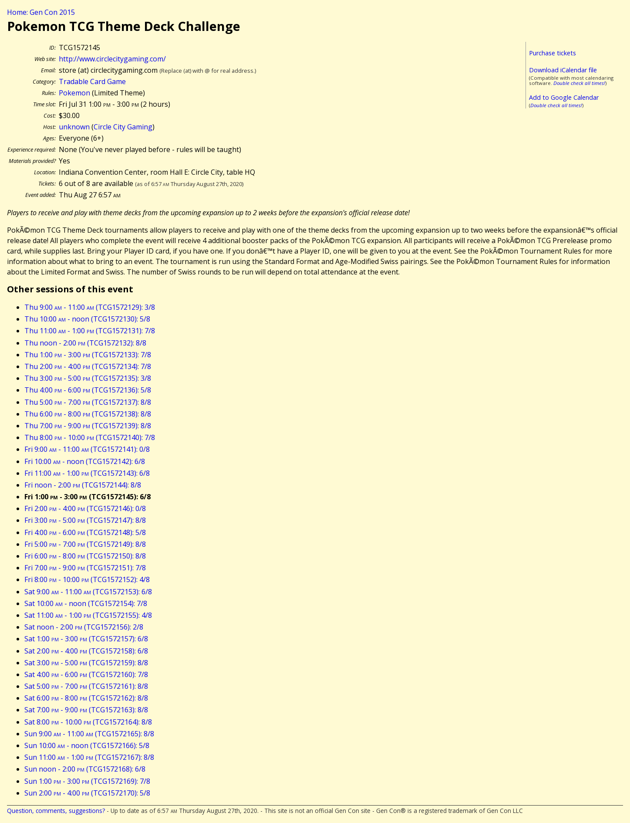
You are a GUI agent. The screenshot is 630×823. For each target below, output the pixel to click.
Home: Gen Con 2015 (41, 12)
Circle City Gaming (123, 127)
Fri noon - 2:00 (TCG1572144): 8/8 (82, 485)
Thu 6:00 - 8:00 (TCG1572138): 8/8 (87, 414)
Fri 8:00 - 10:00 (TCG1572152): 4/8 (87, 579)
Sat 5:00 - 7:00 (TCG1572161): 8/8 (86, 686)
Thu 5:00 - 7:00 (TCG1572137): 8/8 (87, 402)
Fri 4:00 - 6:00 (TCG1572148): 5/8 (85, 532)
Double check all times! (579, 83)
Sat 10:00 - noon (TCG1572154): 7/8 (85, 603)
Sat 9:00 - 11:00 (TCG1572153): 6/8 (88, 591)
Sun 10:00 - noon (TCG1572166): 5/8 (86, 745)
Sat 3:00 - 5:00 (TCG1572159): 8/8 (86, 662)
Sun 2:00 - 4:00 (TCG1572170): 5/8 (87, 793)
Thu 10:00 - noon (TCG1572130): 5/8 (87, 319)
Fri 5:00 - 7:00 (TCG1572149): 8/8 (85, 544)
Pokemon (74, 93)
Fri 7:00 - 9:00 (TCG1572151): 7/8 (85, 567)
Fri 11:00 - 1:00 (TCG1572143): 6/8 (87, 473)
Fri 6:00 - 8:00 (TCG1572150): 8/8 (85, 556)
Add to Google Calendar (564, 97)
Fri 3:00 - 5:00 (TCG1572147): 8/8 (85, 520)
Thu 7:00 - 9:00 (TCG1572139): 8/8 (87, 425)
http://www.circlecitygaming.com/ (112, 59)
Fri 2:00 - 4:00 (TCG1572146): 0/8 (85, 508)
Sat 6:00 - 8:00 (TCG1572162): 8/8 (86, 698)
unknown (74, 127)
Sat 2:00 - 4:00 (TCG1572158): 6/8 (86, 651)
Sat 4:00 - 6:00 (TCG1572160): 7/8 (86, 674)
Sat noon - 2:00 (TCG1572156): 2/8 (83, 627)
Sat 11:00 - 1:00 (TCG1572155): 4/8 (88, 615)
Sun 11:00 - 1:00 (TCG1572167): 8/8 (89, 757)
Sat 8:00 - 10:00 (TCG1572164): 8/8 (88, 722)
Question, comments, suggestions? (56, 810)
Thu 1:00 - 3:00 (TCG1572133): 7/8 (87, 354)
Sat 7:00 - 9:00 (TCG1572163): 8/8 (86, 710)
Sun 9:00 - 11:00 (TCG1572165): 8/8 (89, 733)
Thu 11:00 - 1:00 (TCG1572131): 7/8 (89, 330)
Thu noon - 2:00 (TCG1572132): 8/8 (85, 343)
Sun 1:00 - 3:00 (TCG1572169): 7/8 (87, 781)
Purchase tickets (552, 53)
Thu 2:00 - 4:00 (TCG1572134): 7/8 (87, 366)
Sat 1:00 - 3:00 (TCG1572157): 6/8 (86, 638)
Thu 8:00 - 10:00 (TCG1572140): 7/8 (89, 437)
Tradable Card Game (92, 81)
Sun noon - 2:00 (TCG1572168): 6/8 (84, 769)
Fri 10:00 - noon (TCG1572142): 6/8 (84, 461)
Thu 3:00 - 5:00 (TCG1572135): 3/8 (87, 378)
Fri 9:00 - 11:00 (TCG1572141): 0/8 (87, 449)
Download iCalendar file (563, 70)
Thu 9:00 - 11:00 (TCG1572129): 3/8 (89, 307)
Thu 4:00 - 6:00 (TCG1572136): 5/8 (87, 390)
